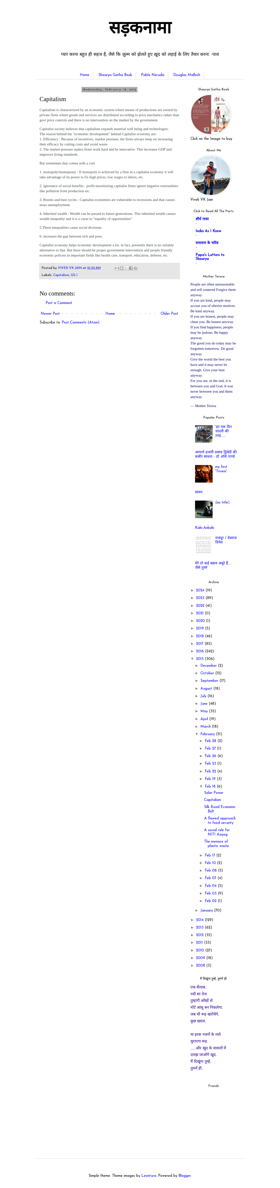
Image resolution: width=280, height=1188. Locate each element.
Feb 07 (211, 878)
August (206, 689)
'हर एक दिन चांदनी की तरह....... (223, 431)
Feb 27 (211, 749)
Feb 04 (211, 886)
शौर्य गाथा (202, 219)
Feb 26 (211, 756)
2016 (200, 651)
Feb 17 (210, 855)
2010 (200, 950)
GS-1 (74, 275)
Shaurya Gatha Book (115, 75)
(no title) (222, 502)
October (207, 673)
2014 (200, 920)
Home (84, 75)
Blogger (184, 1176)
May (204, 711)
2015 (200, 659)
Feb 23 (211, 764)
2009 (201, 958)
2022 (201, 606)
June (204, 704)
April (204, 719)
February (208, 734)
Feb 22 (211, 771)
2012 (200, 935)
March (206, 727)
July (203, 696)
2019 (200, 628)
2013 (200, 928)
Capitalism (61, 275)
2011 (200, 943)
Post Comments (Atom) (81, 322)
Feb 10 (211, 863)
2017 (200, 644)
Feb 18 (211, 787)
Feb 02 (211, 901)
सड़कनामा (140, 29)
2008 (201, 966)
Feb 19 (211, 779)
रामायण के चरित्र (207, 243)
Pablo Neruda (152, 75)
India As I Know (208, 231)
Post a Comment (59, 303)
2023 (201, 598)
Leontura (148, 1176)
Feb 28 (211, 741)
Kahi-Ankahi (204, 528)
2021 (200, 613)
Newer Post (50, 314)
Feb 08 (211, 871)
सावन (198, 492)
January (207, 910)
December (209, 666)
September (209, 681)
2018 (200, 636)
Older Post (169, 314)
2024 (201, 590)
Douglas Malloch (186, 75)
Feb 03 (211, 893)
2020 (201, 621)
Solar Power (213, 793)
